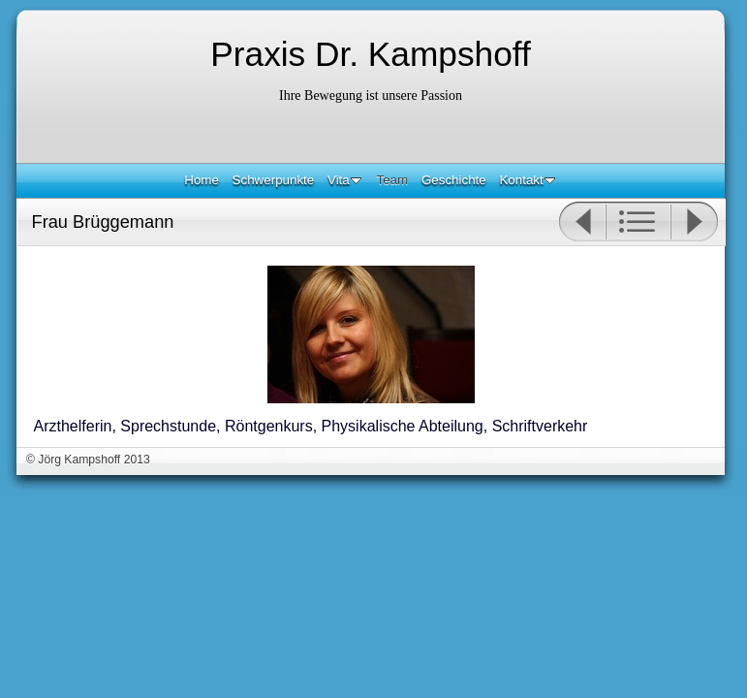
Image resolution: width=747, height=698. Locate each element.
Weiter (694, 222)
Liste (638, 222)
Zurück (582, 222)
